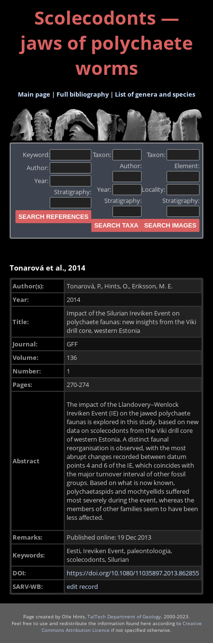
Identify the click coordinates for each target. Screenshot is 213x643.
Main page (34, 94)
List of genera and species (155, 94)
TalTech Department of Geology (124, 616)
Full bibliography (83, 94)
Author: (59, 167)
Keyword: (57, 154)
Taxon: (117, 154)
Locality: (170, 189)
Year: (63, 180)
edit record (82, 586)
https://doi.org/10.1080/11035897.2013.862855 (133, 573)
